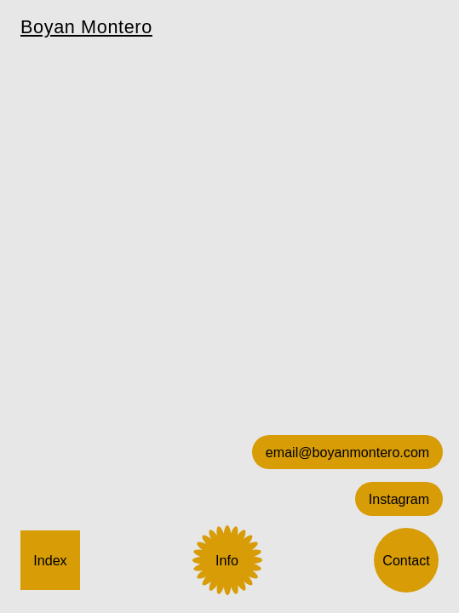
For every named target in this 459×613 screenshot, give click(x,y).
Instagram (399, 499)
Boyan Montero (86, 26)
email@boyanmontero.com (347, 452)
